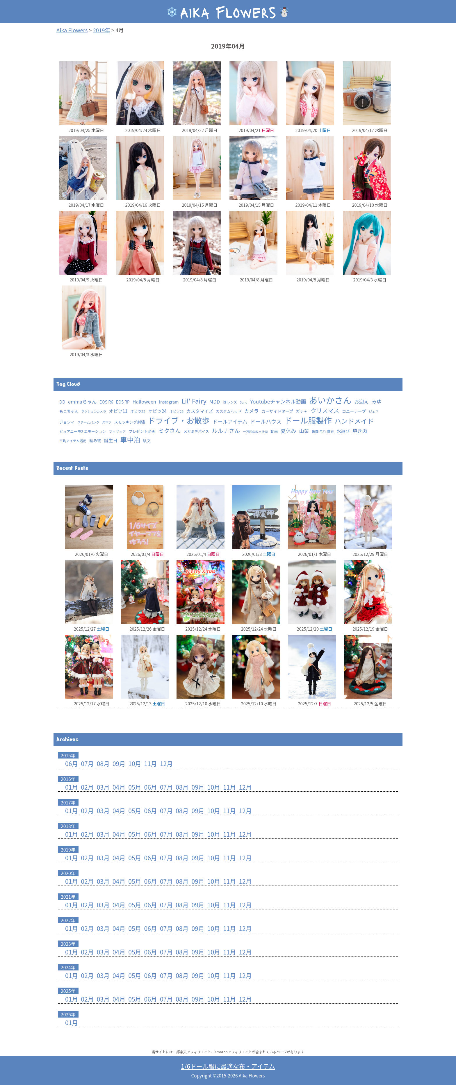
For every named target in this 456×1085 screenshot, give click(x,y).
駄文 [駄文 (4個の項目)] (147, 440)
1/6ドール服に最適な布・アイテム (228, 1066)
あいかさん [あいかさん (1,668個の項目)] (330, 400)
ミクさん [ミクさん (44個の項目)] (169, 430)
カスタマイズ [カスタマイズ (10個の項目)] (199, 411)
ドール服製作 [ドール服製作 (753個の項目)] (308, 420)
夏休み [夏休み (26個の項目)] (288, 430)
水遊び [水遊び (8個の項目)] (343, 431)
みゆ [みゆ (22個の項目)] (376, 401)
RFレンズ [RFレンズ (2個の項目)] (230, 401)
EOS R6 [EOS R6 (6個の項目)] (106, 402)
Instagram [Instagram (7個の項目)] (169, 402)
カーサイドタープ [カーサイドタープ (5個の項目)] (277, 411)
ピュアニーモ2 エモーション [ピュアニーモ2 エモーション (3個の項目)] (82, 431)
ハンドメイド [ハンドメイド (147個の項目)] (354, 421)
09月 (119, 763)
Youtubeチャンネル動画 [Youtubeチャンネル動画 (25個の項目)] (278, 401)
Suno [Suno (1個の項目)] (243, 402)
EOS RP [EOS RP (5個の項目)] (123, 402)
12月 (166, 763)
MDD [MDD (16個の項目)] (214, 401)
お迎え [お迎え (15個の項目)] (361, 401)
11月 (150, 763)
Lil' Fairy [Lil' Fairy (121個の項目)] (193, 400)
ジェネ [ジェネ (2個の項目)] (373, 411)
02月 (87, 787)
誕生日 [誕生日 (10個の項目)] (110, 440)
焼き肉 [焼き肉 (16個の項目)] (359, 430)
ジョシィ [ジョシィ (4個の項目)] (67, 422)
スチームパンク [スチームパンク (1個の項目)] (88, 422)
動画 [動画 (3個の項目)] (274, 431)
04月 (119, 787)
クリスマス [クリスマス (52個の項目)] (325, 410)
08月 (103, 763)
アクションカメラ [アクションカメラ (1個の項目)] (93, 411)
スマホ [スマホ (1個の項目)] (106, 422)
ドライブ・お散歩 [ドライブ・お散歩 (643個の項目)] (179, 420)
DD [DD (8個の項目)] (62, 402)
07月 (87, 763)
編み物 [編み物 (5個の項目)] (95, 440)
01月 (71, 787)
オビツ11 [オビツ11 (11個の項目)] (118, 411)
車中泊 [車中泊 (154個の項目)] (130, 439)
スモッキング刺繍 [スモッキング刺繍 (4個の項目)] (129, 422)
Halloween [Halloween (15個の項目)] (144, 401)
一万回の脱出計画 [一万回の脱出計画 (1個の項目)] (255, 431)
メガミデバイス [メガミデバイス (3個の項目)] (196, 431)
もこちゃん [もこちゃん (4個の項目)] (69, 411)
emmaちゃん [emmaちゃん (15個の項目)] (82, 401)
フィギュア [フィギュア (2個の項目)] (117, 431)
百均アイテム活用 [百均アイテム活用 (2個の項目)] (72, 440)
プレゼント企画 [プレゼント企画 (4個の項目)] (142, 431)
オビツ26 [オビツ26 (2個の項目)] (177, 411)
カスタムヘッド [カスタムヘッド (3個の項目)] (228, 411)
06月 (71, 763)
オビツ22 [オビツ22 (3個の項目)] (137, 411)
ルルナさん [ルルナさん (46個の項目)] (226, 430)
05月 (134, 787)
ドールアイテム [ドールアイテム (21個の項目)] (230, 421)
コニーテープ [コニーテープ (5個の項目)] (354, 411)
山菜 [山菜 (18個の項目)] (304, 430)
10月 (134, 763)
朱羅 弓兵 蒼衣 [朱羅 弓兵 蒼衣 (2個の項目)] (323, 431)
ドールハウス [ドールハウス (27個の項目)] (266, 421)
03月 (103, 787)
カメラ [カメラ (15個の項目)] (251, 410)
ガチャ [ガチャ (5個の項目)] (302, 411)
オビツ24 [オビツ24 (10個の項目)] (157, 411)
